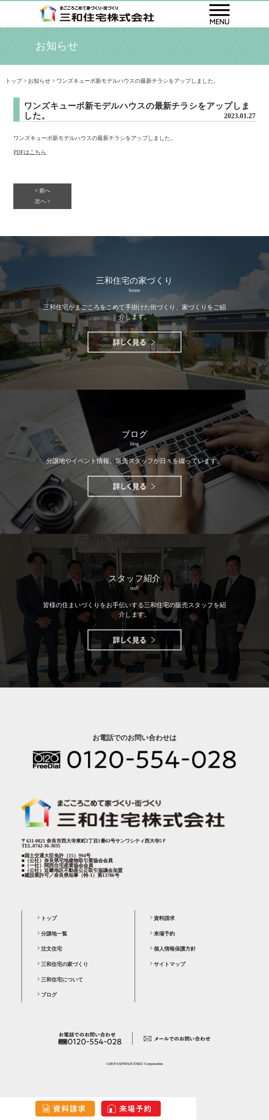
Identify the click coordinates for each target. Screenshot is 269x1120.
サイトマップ (169, 964)
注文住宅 (51, 949)
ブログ (49, 995)
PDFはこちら (29, 152)
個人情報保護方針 (175, 949)
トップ (49, 918)
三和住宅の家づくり (64, 964)
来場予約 (164, 934)
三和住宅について (62, 979)
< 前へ (42, 191)
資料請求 (164, 918)
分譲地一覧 (54, 934)
